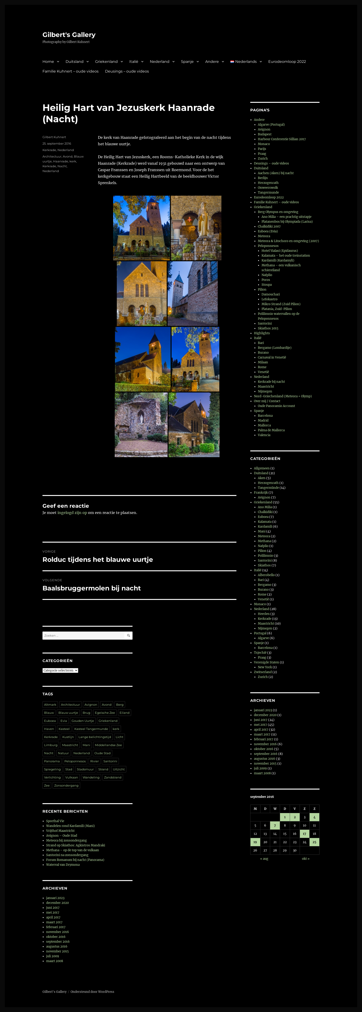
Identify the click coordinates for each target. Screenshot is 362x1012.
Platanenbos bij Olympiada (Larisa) (287, 222)
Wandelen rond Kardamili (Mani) (70, 826)
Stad (68, 769)
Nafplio (267, 275)
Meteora (264, 236)
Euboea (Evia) (268, 231)
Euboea (50, 721)
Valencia (264, 435)
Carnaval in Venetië (272, 357)
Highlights (262, 333)
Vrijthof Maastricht (60, 831)
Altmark (50, 704)
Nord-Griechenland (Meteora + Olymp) (283, 396)
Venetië (263, 372)
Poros (266, 280)
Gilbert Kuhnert (54, 137)
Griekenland (106, 61)
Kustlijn (68, 737)
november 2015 (57, 951)
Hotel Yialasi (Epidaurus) (280, 251)
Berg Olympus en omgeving (278, 212)
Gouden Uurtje (83, 721)
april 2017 (53, 917)
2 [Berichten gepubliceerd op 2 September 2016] (295, 817)
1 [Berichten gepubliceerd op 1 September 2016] (285, 817)
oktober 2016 (56, 937)
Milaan (263, 362)
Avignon (90, 704)
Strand (103, 769)
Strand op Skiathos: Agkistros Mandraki (75, 845)
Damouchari (271, 294)
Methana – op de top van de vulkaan (72, 850)
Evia (63, 721)
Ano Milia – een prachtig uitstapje (286, 217)
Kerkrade (49, 150)
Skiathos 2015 (268, 328)
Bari (261, 343)
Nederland (159, 61)
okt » (306, 859)
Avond (67, 156)
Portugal (260, 633)
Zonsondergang (66, 785)
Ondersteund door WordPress (92, 992)
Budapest (265, 134)
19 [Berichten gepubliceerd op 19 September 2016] (255, 842)
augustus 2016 (56, 946)
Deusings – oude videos (127, 71)
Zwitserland (263, 672)
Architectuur (51, 156)
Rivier (94, 761)
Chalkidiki (265, 512)
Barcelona (265, 416)
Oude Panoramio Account (276, 406)
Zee (47, 785)
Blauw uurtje (68, 712)
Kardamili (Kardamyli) (278, 260)
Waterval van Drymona (63, 865)
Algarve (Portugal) (271, 125)
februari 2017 (56, 927)
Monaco (264, 144)
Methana (264, 541)
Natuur (63, 753)
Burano (263, 353)
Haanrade (60, 161)
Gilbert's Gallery (69, 35)
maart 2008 (54, 961)
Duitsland (75, 61)
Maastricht (70, 745)
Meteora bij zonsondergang (66, 840)
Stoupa (267, 285)
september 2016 (58, 942)
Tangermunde (268, 192)
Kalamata (265, 522)
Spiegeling (52, 769)
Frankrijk (261, 493)
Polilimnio (265, 556)
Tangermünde (268, 488)
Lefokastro (270, 299)
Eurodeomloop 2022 (287, 61)
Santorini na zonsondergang (67, 855)
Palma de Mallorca (271, 430)
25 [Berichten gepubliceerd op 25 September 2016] (314, 842)
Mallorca (264, 425)
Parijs (262, 149)
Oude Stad (102, 753)
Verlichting (52, 777)
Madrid (263, 420)
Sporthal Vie (55, 821)
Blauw (49, 712)
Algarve (263, 638)
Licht (119, 737)
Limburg (50, 745)
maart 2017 (54, 922)
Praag (262, 154)
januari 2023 (55, 898)
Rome (262, 367)
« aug (264, 859)
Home (48, 61)
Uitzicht (119, 769)
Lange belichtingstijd (94, 737)
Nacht (62, 166)
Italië (133, 61)
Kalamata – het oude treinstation (286, 256)
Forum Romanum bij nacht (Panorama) (75, 860)
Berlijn (263, 178)
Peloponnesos (75, 761)
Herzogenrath (268, 183)
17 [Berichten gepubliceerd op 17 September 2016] (304, 834)
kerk (72, 161)
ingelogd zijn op (72, 512)
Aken (261, 478)
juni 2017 (53, 908)
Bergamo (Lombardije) (275, 348)
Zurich (263, 159)
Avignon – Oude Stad (61, 836)
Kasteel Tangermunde (91, 729)
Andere (212, 61)
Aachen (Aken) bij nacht (276, 173)
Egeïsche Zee (105, 712)
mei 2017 (52, 913)
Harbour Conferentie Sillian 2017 (282, 139)
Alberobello (266, 575)
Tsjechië (260, 653)
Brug (86, 712)
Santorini (110, 761)
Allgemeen (262, 468)
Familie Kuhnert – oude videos (70, 71)
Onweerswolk (268, 188)
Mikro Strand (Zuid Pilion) (281, 304)
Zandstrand (112, 777)
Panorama (52, 761)
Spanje (187, 61)
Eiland (125, 712)
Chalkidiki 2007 (269, 226)
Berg (120, 704)
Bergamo (264, 585)
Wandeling (91, 777)
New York (265, 667)
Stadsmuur (85, 769)
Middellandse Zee (108, 745)
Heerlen (264, 614)
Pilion (262, 290)
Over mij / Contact (267, 401)
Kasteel (64, 729)
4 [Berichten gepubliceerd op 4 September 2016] (315, 817)
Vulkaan (71, 777)
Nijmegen (265, 391)
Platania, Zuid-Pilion (277, 309)
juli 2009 (52, 956)
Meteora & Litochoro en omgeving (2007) (288, 241)
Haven (49, 729)
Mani (86, 745)
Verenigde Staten (266, 662)
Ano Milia (265, 507)
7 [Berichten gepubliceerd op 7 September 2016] (275, 825)
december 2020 (57, 903)
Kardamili (265, 527)
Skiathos (264, 565)
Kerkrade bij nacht (271, 382)
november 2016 (57, 932)
